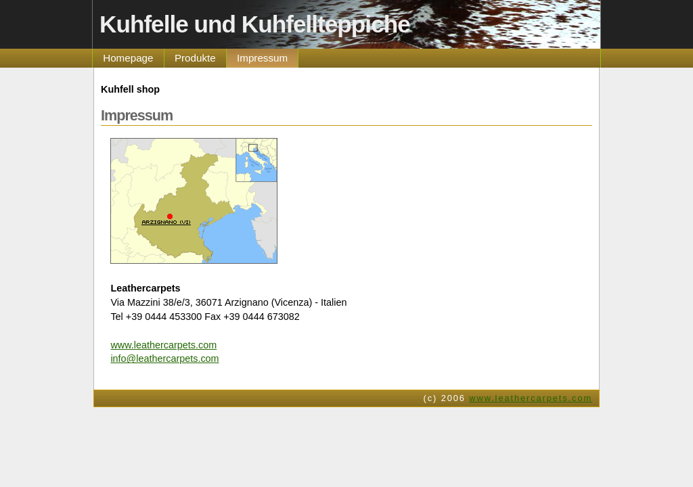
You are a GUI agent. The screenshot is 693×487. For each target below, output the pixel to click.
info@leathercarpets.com (164, 358)
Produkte (195, 58)
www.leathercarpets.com (163, 345)
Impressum (262, 58)
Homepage (128, 58)
